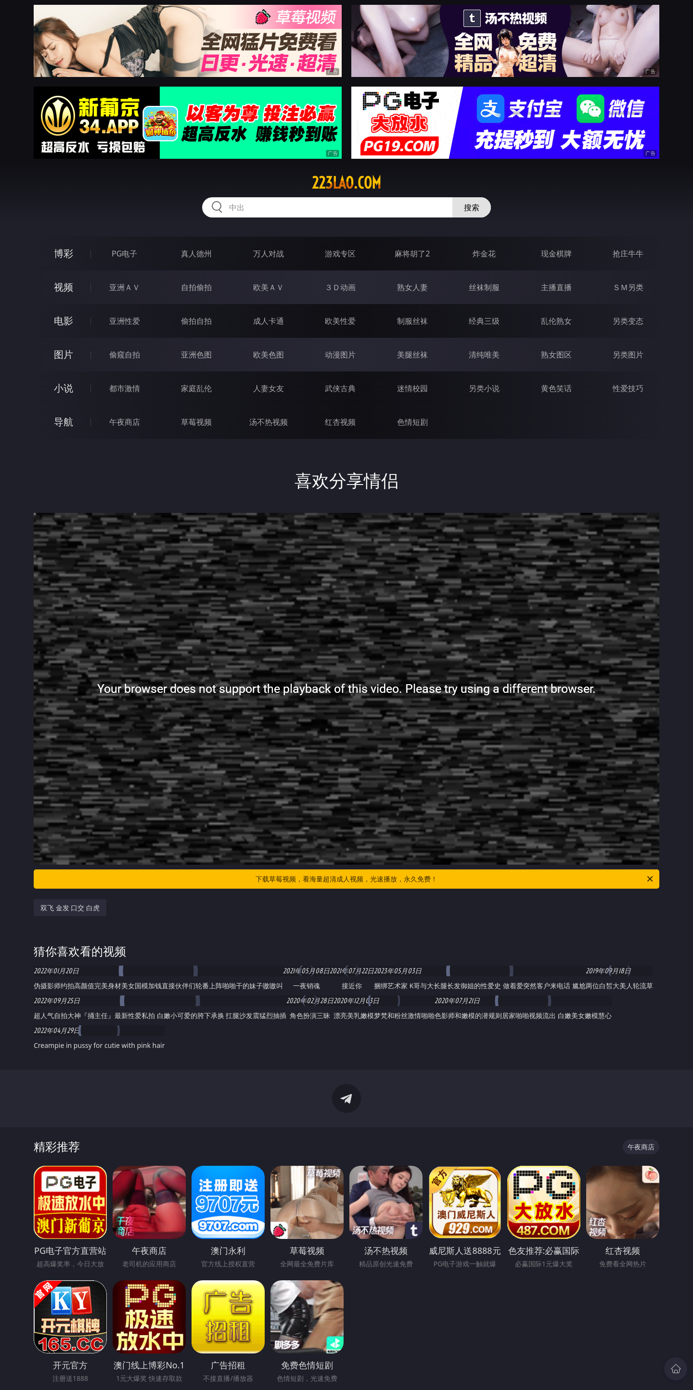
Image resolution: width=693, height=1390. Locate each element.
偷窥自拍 (124, 354)
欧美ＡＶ (268, 287)
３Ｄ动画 (340, 287)
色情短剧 (412, 422)
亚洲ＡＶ (124, 287)
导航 (63, 421)
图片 (63, 354)
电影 (63, 320)
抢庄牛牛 (628, 253)
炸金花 (484, 253)
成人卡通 (268, 321)
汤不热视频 (268, 422)
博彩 (63, 253)
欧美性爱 (340, 321)
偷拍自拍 (196, 321)
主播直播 (556, 287)
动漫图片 (340, 354)
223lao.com (346, 182)
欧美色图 (268, 354)
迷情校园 (412, 388)
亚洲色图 (196, 354)
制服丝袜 (412, 321)
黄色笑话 (556, 388)
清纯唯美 (484, 354)
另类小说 (484, 388)
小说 (63, 388)
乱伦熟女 (556, 321)
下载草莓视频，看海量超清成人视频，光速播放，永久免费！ (455, 879)
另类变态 (628, 321)
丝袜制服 (484, 287)
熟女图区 (556, 354)
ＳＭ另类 (628, 287)
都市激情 (124, 388)
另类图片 (628, 354)
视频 (63, 287)
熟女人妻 (412, 287)
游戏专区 (340, 253)
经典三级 (484, 321)
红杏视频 (340, 422)
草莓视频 (196, 422)
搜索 (471, 207)
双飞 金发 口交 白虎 (70, 907)
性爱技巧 (628, 388)
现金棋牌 (556, 253)
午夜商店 (124, 422)
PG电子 (124, 253)
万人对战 (268, 253)
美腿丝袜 (412, 354)
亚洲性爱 (124, 321)
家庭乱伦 (196, 388)
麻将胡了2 (412, 253)
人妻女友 (268, 388)
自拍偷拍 (196, 287)
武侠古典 (340, 388)
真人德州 (196, 253)
